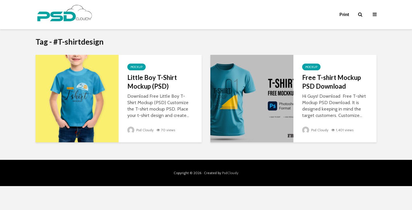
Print (344, 14)
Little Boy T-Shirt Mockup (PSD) (152, 82)
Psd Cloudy (140, 130)
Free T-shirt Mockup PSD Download (331, 82)
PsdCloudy (230, 173)
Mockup (136, 67)
